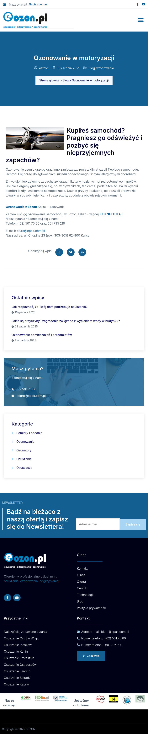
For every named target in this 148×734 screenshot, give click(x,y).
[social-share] (59, 252)
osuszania (11, 580)
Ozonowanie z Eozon (21, 207)
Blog (91, 68)
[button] (140, 20)
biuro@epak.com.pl (31, 231)
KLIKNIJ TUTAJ (111, 214)
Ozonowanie (105, 68)
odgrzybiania (49, 580)
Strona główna (49, 80)
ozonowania (29, 580)
